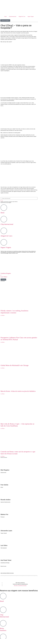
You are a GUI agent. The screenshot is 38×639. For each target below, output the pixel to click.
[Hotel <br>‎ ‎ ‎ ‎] (3, 596)
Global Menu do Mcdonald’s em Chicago (15, 365)
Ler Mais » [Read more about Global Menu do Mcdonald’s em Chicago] (3, 368)
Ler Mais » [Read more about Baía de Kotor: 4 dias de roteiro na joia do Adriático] (3, 393)
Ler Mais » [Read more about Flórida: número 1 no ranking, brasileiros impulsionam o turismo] (3, 315)
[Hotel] (4, 207)
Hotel (5, 16)
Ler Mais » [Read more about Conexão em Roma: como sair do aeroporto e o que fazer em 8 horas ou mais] (3, 456)
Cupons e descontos (9, 201)
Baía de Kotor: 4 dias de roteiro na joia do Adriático (18, 391)
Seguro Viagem (31, 16)
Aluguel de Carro (22, 16)
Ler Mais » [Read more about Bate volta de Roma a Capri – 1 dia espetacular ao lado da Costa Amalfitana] (3, 428)
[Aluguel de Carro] (4, 231)
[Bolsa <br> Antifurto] (3, 623)
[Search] (2, 200)
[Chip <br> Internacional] (3, 610)
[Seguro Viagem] (4, 242)
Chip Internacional (12, 16)
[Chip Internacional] (4, 219)
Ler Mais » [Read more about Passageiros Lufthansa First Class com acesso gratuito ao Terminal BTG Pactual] (3, 342)
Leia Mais (3, 279)
